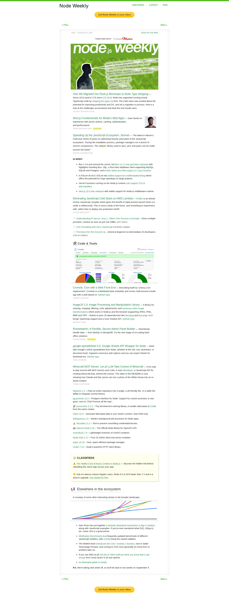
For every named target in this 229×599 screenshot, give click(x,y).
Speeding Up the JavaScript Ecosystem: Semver (101, 135)
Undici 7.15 (78, 446)
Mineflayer (128, 370)
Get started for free (99, 477)
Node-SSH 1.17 (80, 437)
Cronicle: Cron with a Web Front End (94, 287)
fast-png (142, 315)
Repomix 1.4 (79, 390)
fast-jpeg (129, 315)
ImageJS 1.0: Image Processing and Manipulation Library (106, 304)
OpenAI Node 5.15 (85, 427)
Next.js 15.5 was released (91, 191)
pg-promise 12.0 (81, 398)
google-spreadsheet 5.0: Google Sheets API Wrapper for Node (109, 345)
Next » (164, 25)
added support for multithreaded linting (126, 175)
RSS (165, 5)
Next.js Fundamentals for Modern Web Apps (98, 118)
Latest (153, 5)
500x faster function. (128, 170)
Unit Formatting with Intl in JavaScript (94, 226)
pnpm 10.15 (78, 442)
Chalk (153, 406)
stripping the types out (103, 101)
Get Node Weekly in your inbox (114, 14)
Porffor (139, 198)
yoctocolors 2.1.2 (84, 406)
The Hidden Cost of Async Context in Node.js (98, 463)
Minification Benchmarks (91, 535)
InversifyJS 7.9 (80, 432)
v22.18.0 (106, 97)
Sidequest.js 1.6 (81, 418)
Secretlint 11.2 (83, 423)
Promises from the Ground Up (90, 231)
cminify (106, 538)
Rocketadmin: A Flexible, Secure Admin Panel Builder (104, 328)
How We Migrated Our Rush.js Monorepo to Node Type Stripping (110, 93)
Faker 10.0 (78, 413)
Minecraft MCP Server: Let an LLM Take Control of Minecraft (108, 366)
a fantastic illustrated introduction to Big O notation (130, 525)
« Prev (65, 25)
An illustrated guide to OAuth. (93, 562)
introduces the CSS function (115, 543)
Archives (138, 5)
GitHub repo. (104, 294)
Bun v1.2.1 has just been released (131, 164)
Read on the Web (149, 33)
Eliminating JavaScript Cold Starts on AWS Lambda (103, 198)
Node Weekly (74, 6)
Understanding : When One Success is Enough (107, 218)
